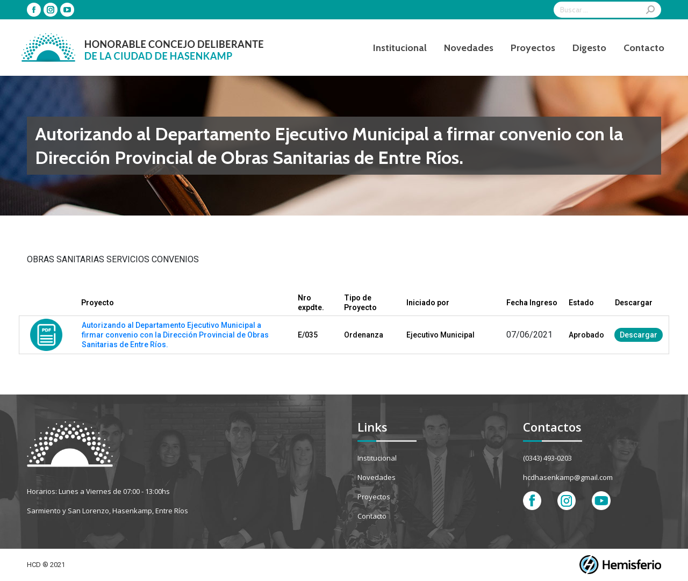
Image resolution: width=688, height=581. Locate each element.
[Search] (607, 10)
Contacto (371, 516)
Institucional (377, 458)
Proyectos (373, 496)
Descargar (638, 335)
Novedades (376, 477)
